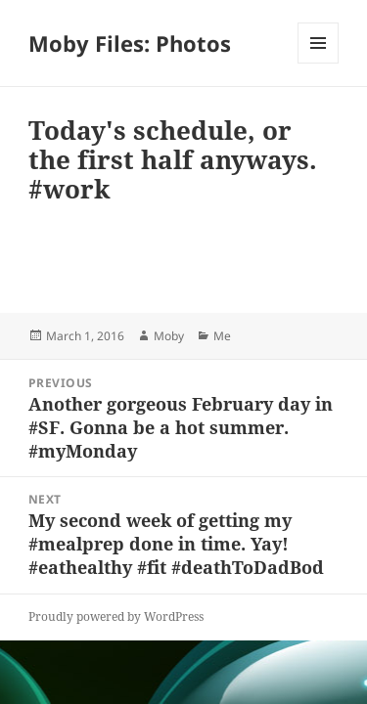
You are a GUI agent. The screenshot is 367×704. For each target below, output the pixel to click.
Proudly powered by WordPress (116, 616)
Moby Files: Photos (129, 43)
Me (222, 336)
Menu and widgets (318, 63)
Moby (169, 336)
